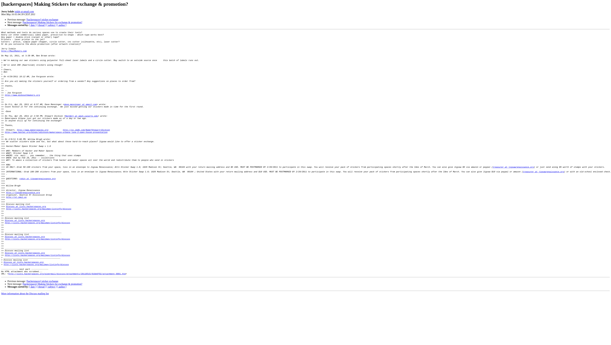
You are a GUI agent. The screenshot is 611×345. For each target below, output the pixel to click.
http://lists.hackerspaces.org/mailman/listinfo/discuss (38, 244)
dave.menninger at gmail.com (80, 119)
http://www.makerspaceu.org (32, 149)
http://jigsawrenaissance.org (23, 225)
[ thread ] (41, 25)
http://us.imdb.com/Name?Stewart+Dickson (86, 149)
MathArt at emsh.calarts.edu (81, 133)
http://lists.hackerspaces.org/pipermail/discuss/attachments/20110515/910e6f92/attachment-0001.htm (67, 322)
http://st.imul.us (16, 230)
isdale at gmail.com (24, 11)
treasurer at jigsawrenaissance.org (513, 194)
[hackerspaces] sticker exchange (42, 19)
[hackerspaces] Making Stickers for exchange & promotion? (52, 22)
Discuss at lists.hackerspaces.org (26, 241)
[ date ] (32, 25)
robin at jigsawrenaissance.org (37, 208)
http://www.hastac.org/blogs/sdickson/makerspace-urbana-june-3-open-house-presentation (56, 152)
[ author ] (61, 25)
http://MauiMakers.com (14, 55)
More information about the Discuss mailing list (25, 342)
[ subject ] (52, 25)
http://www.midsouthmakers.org (22, 108)
